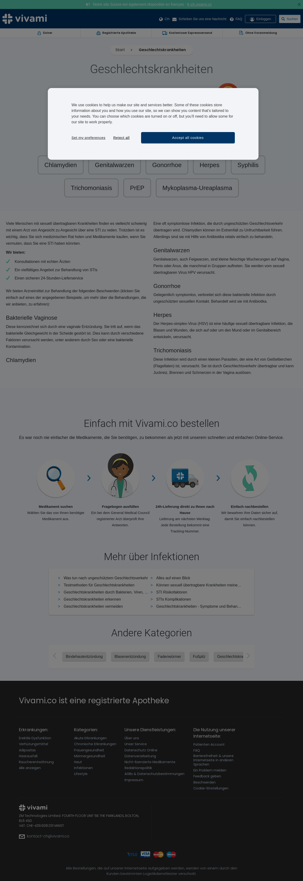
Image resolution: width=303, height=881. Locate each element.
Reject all (121, 138)
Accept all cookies (188, 138)
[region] (153, 124)
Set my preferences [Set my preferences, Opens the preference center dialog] (88, 138)
